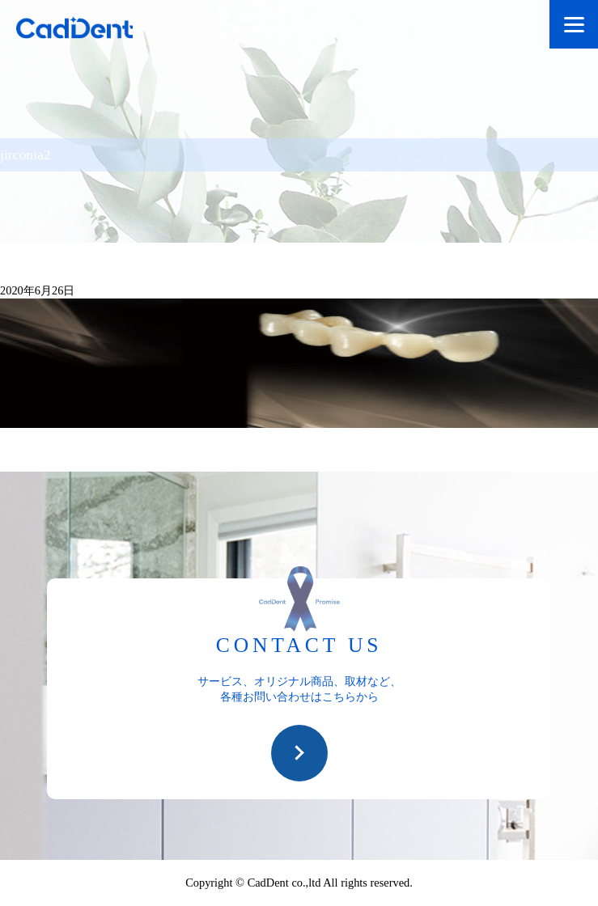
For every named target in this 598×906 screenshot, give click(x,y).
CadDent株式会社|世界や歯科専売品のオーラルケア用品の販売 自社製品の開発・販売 (89, 30)
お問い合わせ (299, 752)
